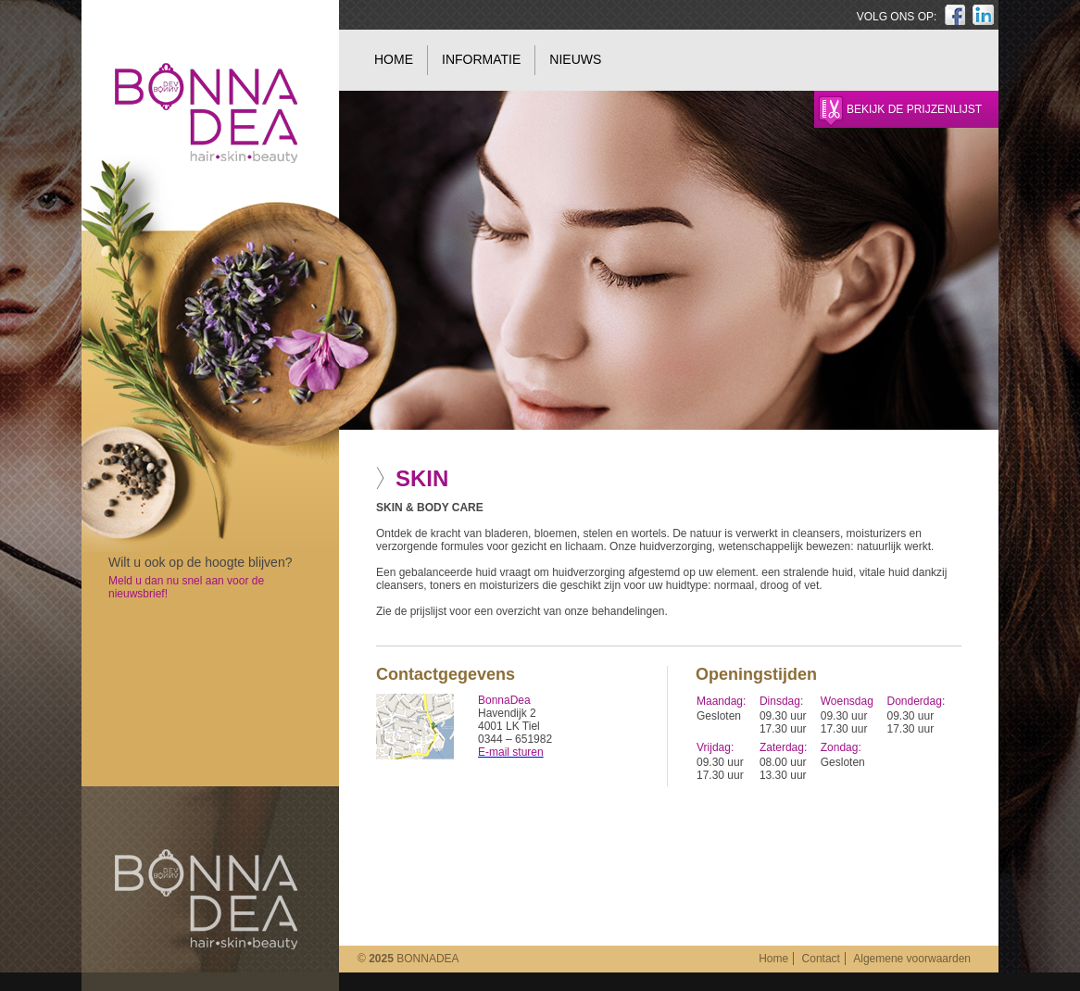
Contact (821, 958)
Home (393, 59)
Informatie (481, 59)
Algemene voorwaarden (912, 958)
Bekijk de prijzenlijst (914, 109)
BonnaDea (206, 899)
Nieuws (575, 59)
